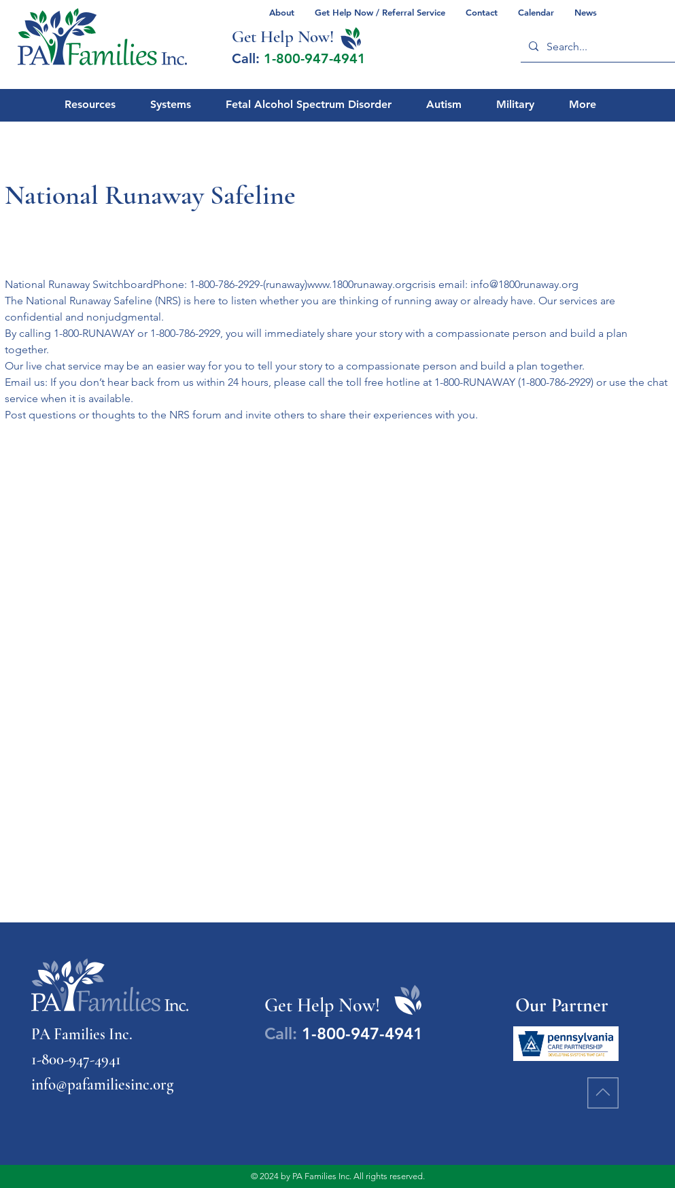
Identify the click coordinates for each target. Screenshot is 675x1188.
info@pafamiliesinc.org (102, 1084)
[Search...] (600, 46)
